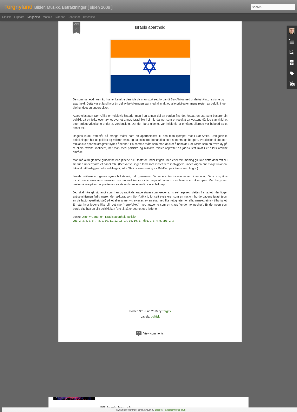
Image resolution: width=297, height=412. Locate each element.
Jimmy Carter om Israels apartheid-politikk (109, 151)
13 (121, 155)
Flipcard (19, 17)
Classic (6, 17)
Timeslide (89, 17)
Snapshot (74, 17)
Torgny (166, 245)
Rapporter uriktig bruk (174, 409)
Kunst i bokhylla (118, 313)
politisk (155, 251)
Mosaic (47, 17)
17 (140, 155)
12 (116, 155)
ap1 (165, 155)
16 (135, 155)
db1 (145, 155)
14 (125, 155)
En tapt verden (117, 360)
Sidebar (60, 17)
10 (106, 155)
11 (111, 155)
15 (130, 155)
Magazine (33, 17)
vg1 (75, 155)
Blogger (158, 409)
